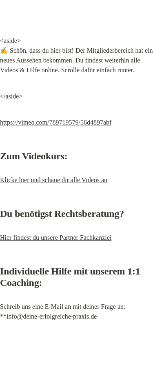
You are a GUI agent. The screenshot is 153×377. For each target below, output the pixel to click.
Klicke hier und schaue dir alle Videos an (53, 179)
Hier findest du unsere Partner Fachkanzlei (55, 237)
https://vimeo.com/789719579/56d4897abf (55, 122)
